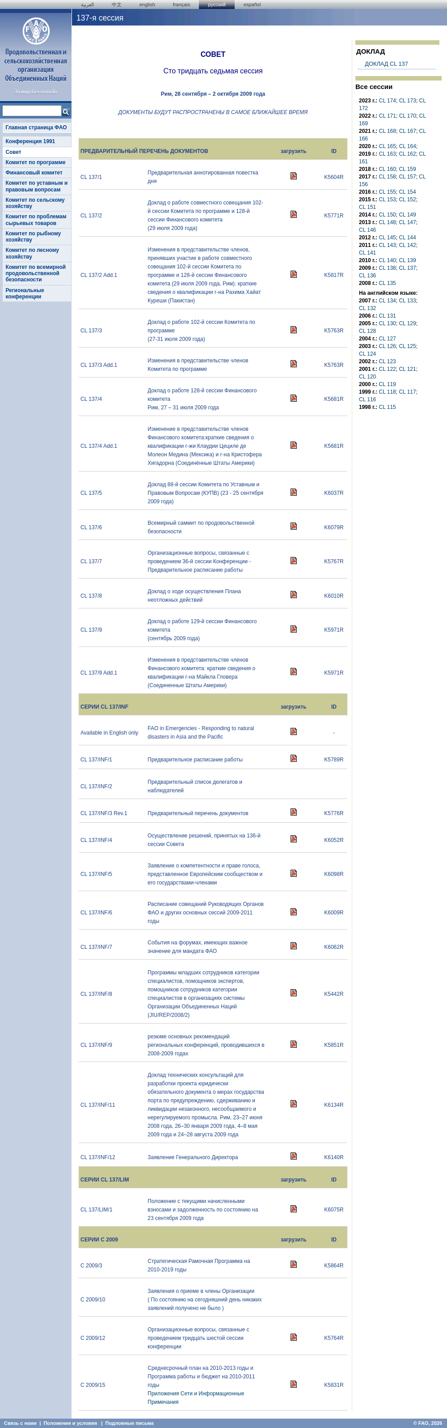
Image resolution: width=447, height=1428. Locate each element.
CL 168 (387, 131)
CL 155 (387, 192)
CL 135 (387, 283)
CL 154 (407, 192)
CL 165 (387, 146)
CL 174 (387, 101)
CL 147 (407, 222)
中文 (117, 4)
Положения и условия (70, 1423)
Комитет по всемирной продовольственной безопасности (35, 273)
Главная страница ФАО (36, 127)
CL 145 (387, 237)
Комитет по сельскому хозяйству (34, 203)
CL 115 (387, 407)
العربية (87, 4)
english (147, 4)
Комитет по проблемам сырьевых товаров (35, 219)
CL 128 (367, 331)
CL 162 (407, 154)
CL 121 (407, 369)
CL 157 (407, 177)
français (181, 4)
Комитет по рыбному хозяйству (33, 236)
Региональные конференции (24, 293)
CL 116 (367, 399)
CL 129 (407, 323)
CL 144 (407, 237)
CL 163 (387, 154)
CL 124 (367, 354)
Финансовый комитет (33, 173)
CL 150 (387, 215)
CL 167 (407, 131)
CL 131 (387, 316)
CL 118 (387, 392)
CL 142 (407, 245)
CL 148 (387, 222)
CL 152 (407, 199)
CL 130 (387, 323)
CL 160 (387, 169)
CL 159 (407, 169)
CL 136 (367, 275)
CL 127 (387, 339)
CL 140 (387, 260)
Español (252, 4)
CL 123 (387, 361)
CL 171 (387, 116)
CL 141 (367, 253)
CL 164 (407, 146)
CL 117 (407, 392)
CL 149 (407, 215)
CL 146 (367, 230)
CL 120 (367, 377)
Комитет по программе (35, 162)
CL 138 (387, 268)
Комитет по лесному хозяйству (32, 253)
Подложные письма (129, 1423)
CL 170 (407, 116)
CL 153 (387, 199)
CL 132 (367, 308)
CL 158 (387, 177)
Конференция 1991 (30, 141)
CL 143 (387, 245)
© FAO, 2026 (427, 1423)
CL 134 (387, 301)
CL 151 (367, 207)
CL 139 (407, 260)
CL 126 (387, 346)
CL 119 (387, 384)
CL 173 (407, 101)
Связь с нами (20, 1423)
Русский (216, 4)
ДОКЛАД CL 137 (386, 63)
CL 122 (387, 369)
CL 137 (407, 268)
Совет (13, 152)
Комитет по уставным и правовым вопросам (36, 186)
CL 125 (407, 346)
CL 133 (407, 301)
